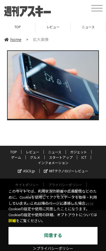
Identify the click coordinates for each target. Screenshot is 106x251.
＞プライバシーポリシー (53, 248)
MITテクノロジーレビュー (66, 170)
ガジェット (78, 151)
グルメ (35, 157)
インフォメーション (53, 162)
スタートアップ (61, 157)
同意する (53, 235)
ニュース (88, 26)
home (12, 39)
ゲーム (16, 157)
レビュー (52, 26)
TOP (17, 26)
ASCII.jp (26, 170)
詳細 (12, 221)
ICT (83, 157)
